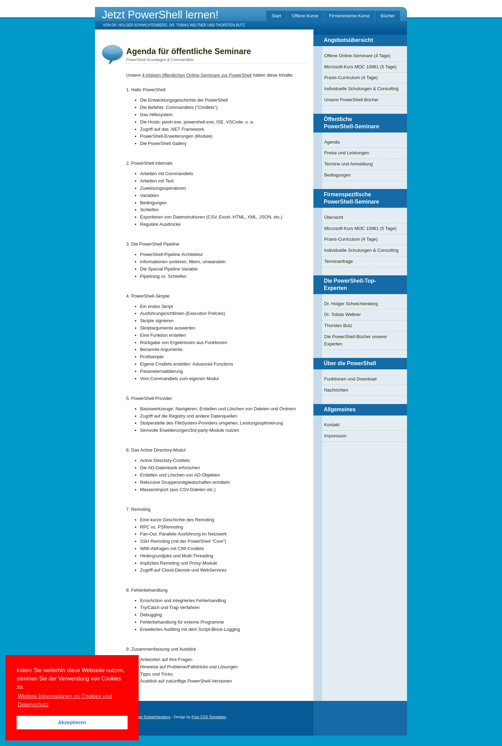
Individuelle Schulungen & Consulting (361, 88)
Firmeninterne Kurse (349, 15)
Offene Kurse (305, 15)
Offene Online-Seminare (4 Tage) (357, 55)
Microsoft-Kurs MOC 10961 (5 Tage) (360, 66)
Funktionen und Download (350, 378)
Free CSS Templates (208, 717)
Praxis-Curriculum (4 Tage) (351, 77)
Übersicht (333, 217)
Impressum (335, 435)
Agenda (332, 142)
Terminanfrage (338, 261)
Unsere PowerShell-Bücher (351, 99)
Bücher (388, 15)
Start (276, 15)
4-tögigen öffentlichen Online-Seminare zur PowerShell (197, 75)
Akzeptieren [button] (72, 722)
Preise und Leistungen (346, 152)
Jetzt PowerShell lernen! (160, 15)
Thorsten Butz (338, 325)
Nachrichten (336, 390)
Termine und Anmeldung (348, 163)
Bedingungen (337, 175)
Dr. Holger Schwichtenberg (351, 303)
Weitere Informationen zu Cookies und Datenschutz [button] (65, 700)
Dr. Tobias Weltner (342, 314)
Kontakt (331, 424)
